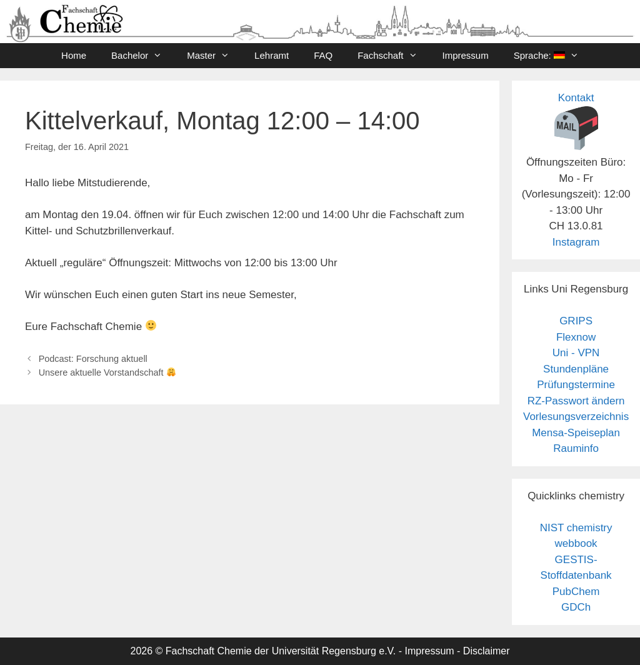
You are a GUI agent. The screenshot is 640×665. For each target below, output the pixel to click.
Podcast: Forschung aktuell (93, 359)
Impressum (465, 55)
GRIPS (575, 321)
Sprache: (552, 55)
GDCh (576, 607)
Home (73, 55)
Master (214, 55)
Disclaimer (486, 651)
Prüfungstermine (576, 385)
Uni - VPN (576, 353)
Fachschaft (393, 55)
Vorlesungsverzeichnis (576, 416)
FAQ (323, 55)
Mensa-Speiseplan (576, 433)
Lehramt (271, 55)
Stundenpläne (576, 369)
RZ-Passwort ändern (576, 401)
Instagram (576, 242)
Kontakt (576, 98)
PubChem (576, 592)
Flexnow (576, 337)
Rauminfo (576, 448)
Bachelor (142, 55)
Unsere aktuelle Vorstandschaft (107, 373)
